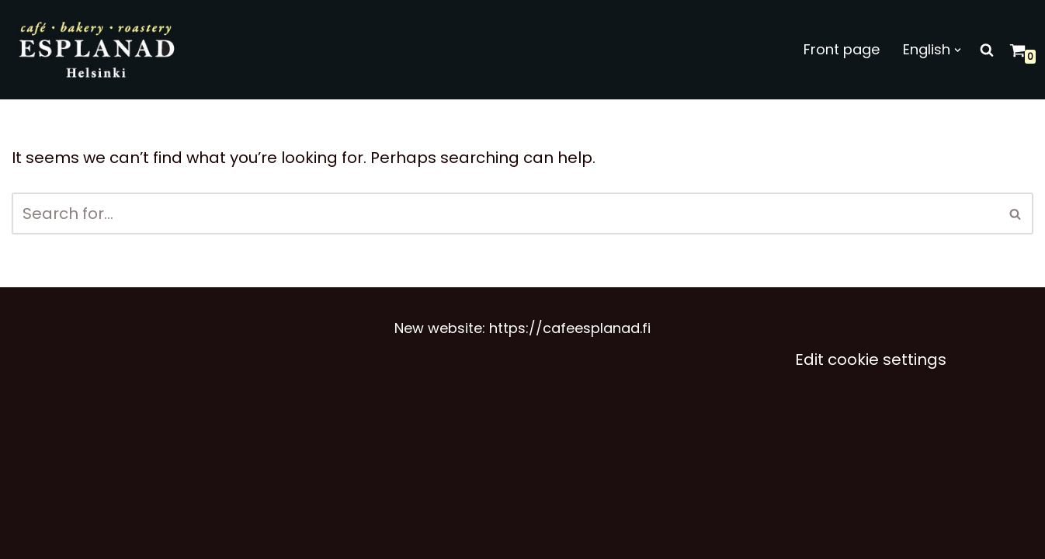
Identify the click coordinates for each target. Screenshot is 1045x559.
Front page (842, 49)
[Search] (987, 50)
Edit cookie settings (870, 359)
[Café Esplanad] (98, 49)
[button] (957, 50)
